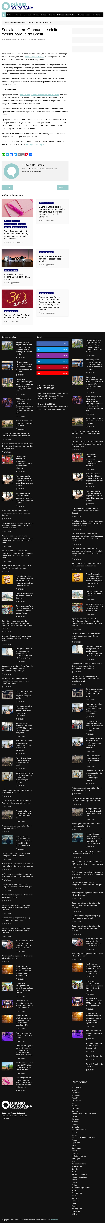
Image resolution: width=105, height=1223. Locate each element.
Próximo (61, 187)
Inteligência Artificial (79, 1156)
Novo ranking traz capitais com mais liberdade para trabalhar (50, 258)
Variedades (76, 1211)
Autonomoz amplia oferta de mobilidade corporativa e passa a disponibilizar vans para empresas (24, 480)
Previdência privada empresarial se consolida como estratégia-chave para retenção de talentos (15, 681)
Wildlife (74, 1214)
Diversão (75, 1122)
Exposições (76, 1143)
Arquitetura (76, 1093)
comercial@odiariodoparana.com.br (55, 407)
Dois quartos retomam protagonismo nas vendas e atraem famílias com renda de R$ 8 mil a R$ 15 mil (24, 653)
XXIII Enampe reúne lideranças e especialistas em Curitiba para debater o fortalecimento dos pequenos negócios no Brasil (24, 406)
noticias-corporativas (79, 1177)
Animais (74, 1090)
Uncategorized (77, 1209)
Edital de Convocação (94, 1056)
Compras (75, 1111)
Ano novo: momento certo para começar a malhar (24, 1035)
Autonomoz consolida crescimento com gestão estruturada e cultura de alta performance (24, 710)
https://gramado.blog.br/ (35, 144)
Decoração (75, 1119)
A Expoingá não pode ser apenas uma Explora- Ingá (94, 1046)
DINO (42, 220)
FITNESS (75, 1145)
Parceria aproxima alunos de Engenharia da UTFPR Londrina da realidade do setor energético (24, 728)
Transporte (75, 1201)
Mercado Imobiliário (79, 1164)
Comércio (7, 221)
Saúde (74, 1190)
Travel (74, 1203)
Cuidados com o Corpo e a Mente (84, 1114)
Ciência (74, 1103)
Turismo (52, 15)
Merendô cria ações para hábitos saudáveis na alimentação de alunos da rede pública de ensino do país (24, 580)
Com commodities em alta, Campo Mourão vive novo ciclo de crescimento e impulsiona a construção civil (17, 446)
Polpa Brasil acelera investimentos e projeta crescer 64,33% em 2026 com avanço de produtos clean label (17, 525)
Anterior (8, 187)
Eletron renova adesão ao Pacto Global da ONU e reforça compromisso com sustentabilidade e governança (17, 668)
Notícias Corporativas (38, 40)
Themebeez (54, 1220)
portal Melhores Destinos (34, 57)
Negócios (7, 227)
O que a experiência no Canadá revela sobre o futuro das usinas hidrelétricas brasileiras (16, 907)
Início (5, 22)
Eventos (75, 1140)
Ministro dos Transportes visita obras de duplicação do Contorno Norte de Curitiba (24, 988)
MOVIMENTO (77, 1166)
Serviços (75, 1195)
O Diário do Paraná (9, 40)
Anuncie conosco (84, 15)
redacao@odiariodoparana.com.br (54, 409)
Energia (74, 1132)
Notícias (10, 15)
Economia (27, 15)
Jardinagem (76, 1159)
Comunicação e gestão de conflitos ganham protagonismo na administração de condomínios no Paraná (24, 1050)
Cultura (36, 15)
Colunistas (75, 1106)
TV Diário (96, 15)
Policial (43, 15)
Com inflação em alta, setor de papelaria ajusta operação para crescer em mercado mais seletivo (24, 1082)
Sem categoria (77, 1193)
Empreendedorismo (10, 224)
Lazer (74, 1161)
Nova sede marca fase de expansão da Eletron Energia (24, 596)
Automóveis (76, 1095)
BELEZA (75, 1098)
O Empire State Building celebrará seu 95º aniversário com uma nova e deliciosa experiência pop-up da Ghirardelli (52, 212)
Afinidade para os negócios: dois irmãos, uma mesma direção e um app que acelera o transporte (24, 366)
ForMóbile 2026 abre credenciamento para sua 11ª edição (17, 276)
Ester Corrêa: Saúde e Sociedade (84, 1137)
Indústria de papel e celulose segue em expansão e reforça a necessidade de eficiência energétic (23, 840)
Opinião (74, 1180)
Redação (8, 242)
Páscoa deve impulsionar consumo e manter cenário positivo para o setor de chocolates (16, 513)
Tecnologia (75, 1198)
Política (18, 15)
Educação (75, 1127)
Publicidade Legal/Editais (66, 15)
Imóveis (74, 1151)
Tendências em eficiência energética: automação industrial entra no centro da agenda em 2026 (23, 970)
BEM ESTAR (76, 1100)
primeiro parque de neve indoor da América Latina (39, 95)
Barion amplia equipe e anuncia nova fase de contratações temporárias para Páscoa (24, 777)
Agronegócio (76, 1087)
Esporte (74, 1135)
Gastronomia (76, 1148)
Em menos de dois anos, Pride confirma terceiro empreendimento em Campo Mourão (16, 638)
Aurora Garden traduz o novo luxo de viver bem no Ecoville (24, 423)
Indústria (22, 224)
